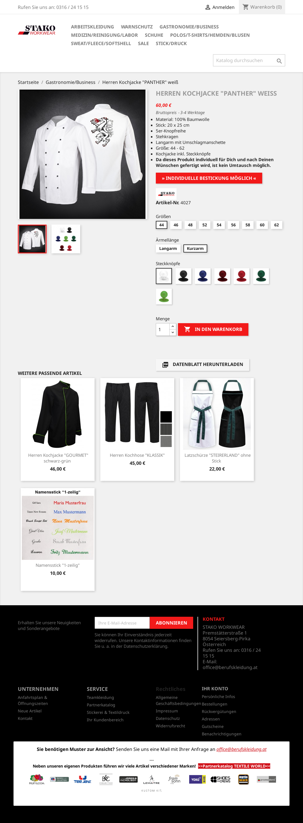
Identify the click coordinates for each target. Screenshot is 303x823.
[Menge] (163, 329)
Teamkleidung (100, 697)
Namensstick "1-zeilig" (58, 565)
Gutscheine (213, 726)
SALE (143, 43)
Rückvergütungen (219, 711)
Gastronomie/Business (189, 27)
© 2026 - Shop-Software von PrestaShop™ (151, 815)
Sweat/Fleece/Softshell (101, 43)
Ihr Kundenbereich (105, 719)
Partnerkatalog (101, 705)
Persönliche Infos (218, 696)
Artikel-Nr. (167, 202)
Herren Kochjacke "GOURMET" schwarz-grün (58, 458)
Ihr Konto (215, 688)
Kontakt (25, 718)
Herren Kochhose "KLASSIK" (137, 455)
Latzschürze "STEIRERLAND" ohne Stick (218, 458)
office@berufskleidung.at (230, 667)
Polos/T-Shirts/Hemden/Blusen (210, 35)
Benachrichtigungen (221, 734)
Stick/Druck (171, 43)
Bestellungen (214, 704)
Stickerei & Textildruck (108, 712)
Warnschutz (137, 27)
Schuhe (154, 35)
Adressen (211, 719)
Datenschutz (168, 718)
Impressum (167, 711)
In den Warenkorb (213, 329)
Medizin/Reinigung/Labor (104, 35)
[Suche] (249, 60)
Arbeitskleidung (92, 27)
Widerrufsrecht (170, 725)
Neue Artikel (30, 711)
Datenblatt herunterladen (202, 364)
